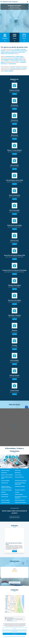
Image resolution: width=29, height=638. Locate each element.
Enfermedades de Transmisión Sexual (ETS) (21, 497)
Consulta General (4, 496)
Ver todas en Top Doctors (14, 582)
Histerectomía (18, 470)
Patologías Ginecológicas (20, 486)
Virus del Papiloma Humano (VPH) (6, 478)
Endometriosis (4, 472)
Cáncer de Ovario (18, 474)
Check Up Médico (4, 494)
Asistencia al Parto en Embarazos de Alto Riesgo (6, 487)
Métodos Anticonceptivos (20, 500)
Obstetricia (3, 492)
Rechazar (14, 628)
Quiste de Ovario (4, 482)
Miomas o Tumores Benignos (7, 474)
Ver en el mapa (13, 603)
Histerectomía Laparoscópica (21, 480)
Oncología (17, 492)
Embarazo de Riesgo (5, 470)
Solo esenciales (14, 631)
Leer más (14, 93)
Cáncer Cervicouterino (19, 477)
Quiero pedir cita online (14, 517)
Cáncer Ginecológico (5, 480)
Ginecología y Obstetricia (20, 490)
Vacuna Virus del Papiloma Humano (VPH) (20, 483)
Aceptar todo (14, 633)
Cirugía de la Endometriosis (20, 502)
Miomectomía (17, 472)
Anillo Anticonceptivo (5, 502)
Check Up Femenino (19, 494)
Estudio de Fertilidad (5, 500)
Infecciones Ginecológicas (6, 490)
